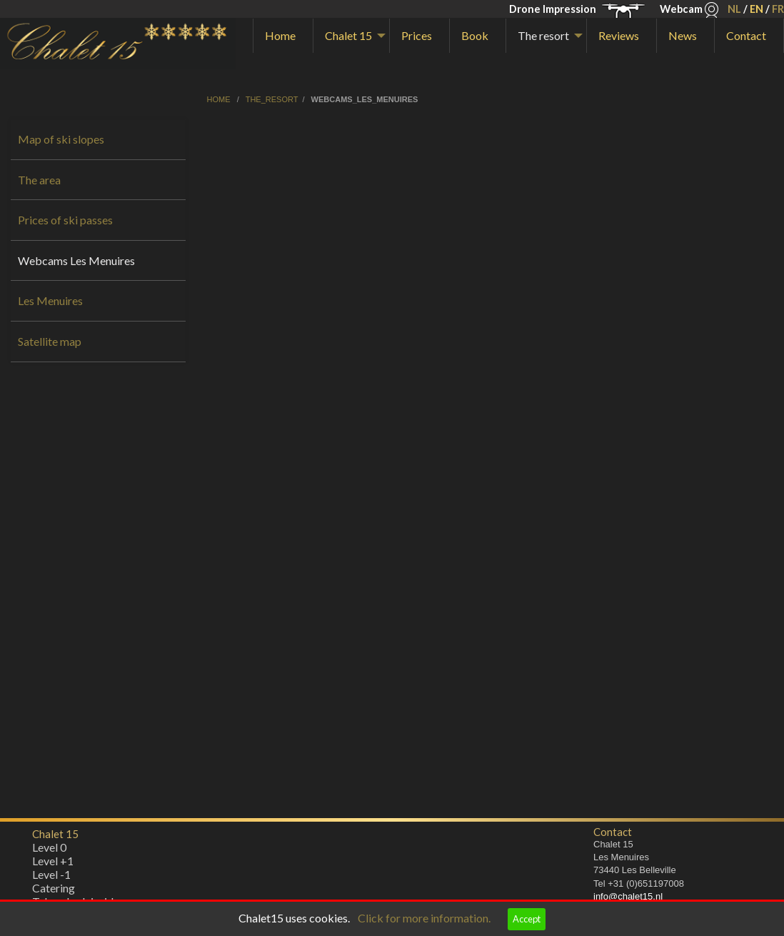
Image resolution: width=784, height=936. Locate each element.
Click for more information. (424, 918)
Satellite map (49, 341)
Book (474, 35)
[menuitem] (283, 36)
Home (280, 35)
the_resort (272, 99)
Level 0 (49, 850)
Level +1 (53, 864)
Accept (527, 919)
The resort (543, 35)
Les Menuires (50, 300)
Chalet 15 (348, 35)
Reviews (618, 35)
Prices (416, 35)
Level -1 (51, 878)
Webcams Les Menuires (76, 260)
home (220, 99)
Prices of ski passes (65, 219)
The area (39, 179)
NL (734, 9)
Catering (53, 891)
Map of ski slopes (61, 139)
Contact (746, 35)
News (682, 35)
